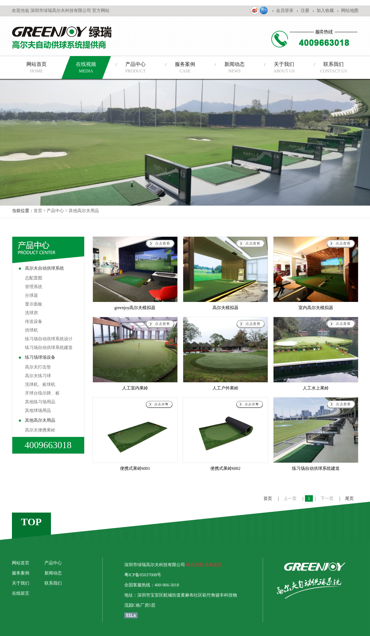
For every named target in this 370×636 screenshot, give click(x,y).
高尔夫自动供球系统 (44, 268)
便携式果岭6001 (135, 468)
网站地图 (349, 10)
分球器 (31, 295)
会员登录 (284, 10)
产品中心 (55, 210)
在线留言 (20, 593)
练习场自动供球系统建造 (49, 347)
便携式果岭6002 (225, 468)
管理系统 (33, 286)
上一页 (291, 498)
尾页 (349, 498)
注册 (305, 10)
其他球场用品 (38, 410)
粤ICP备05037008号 (143, 574)
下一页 (327, 498)
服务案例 (20, 573)
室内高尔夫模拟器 (315, 307)
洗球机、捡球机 (40, 384)
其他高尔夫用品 (84, 210)
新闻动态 (53, 573)
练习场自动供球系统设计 (49, 338)
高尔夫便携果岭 (40, 430)
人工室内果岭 (135, 388)
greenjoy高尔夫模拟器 (135, 307)
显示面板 (33, 304)
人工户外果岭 (225, 388)
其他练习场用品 (40, 401)
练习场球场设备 (40, 357)
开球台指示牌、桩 (42, 393)
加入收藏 (325, 10)
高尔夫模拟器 (225, 307)
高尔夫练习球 (38, 375)
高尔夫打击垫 (38, 367)
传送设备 (33, 321)
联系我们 (53, 583)
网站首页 (20, 562)
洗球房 (31, 312)
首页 (38, 210)
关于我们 (20, 583)
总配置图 (33, 278)
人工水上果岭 (316, 388)
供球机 (31, 330)
